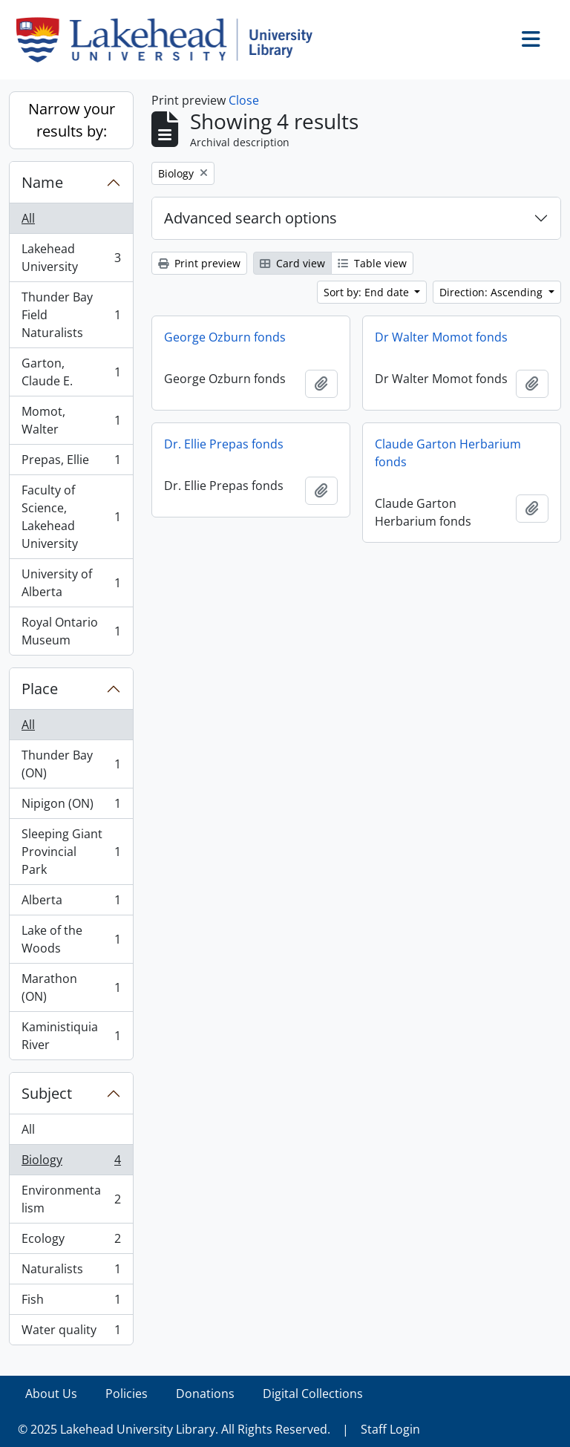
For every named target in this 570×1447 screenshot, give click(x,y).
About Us (51, 1393)
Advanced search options (250, 218)
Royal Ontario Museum (71, 631)
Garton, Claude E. (71, 372)
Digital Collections (313, 1393)
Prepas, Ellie (71, 463)
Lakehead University (71, 258)
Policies (126, 1393)
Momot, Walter (71, 420)
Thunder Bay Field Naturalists (71, 315)
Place (40, 689)
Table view (372, 263)
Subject (47, 1093)
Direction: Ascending (492, 292)
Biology (71, 1163)
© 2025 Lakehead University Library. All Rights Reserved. (174, 1429)
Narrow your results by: (71, 120)
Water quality (71, 1333)
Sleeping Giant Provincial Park (71, 852)
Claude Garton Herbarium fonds (448, 453)
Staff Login (390, 1429)
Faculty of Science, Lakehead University (71, 517)
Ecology (71, 1241)
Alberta (71, 903)
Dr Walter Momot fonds (441, 337)
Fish (71, 1302)
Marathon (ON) (71, 987)
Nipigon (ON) (71, 806)
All (28, 218)
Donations (205, 1393)
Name (42, 182)
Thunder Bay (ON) (71, 764)
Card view (292, 263)
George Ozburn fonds (225, 337)
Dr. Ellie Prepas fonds (224, 444)
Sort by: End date (368, 292)
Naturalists (71, 1272)
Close (244, 100)
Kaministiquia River (71, 1036)
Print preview (199, 263)
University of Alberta (71, 583)
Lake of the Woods (71, 939)
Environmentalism (71, 1199)
